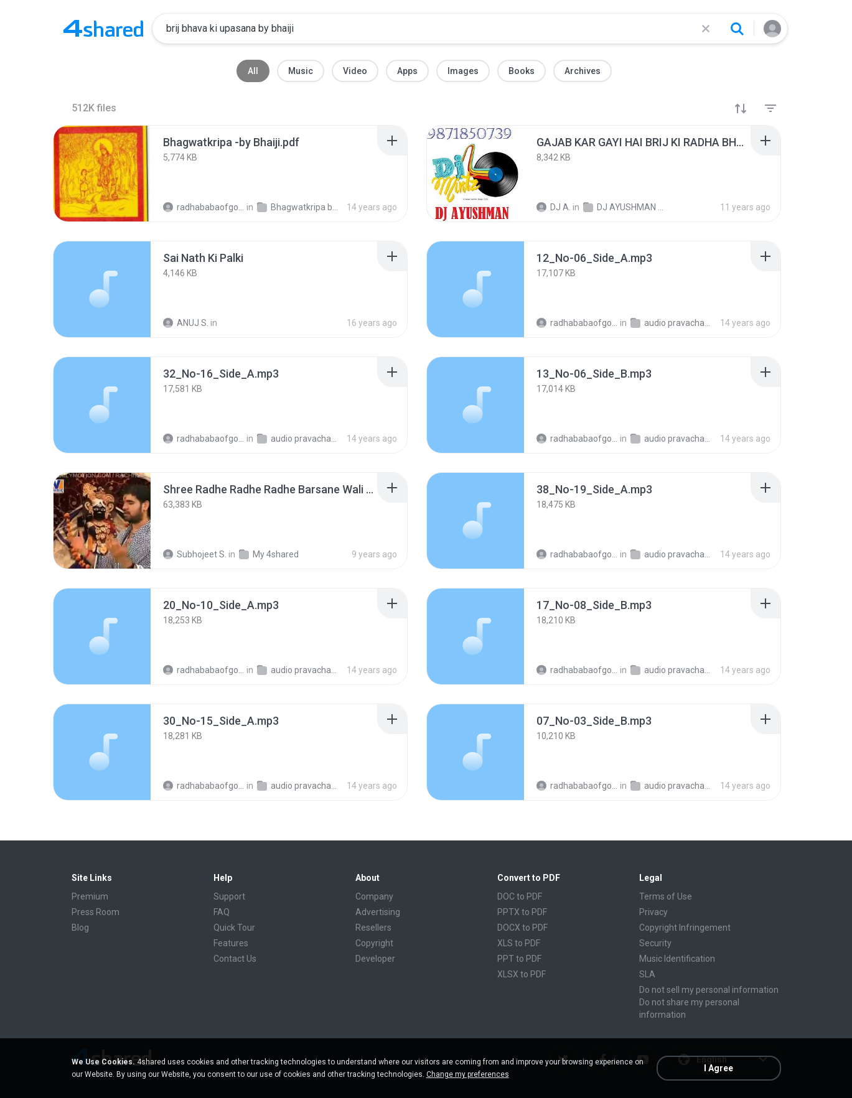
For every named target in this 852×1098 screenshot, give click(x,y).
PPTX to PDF (522, 912)
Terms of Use (665, 896)
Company (374, 896)
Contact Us (234, 959)
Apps (407, 71)
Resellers (373, 928)
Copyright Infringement (685, 928)
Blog (80, 928)
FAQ (221, 912)
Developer (375, 959)
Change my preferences (467, 1074)
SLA (647, 974)
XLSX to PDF (521, 974)
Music (300, 71)
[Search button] (737, 29)
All (253, 71)
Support (229, 896)
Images (463, 71)
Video (355, 71)
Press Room (95, 912)
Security (655, 943)
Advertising (377, 912)
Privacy (653, 912)
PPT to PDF (519, 959)
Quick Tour (234, 928)
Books (521, 71)
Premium (90, 896)
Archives (582, 71)
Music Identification (677, 959)
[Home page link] (103, 28)
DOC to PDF (519, 896)
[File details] (102, 173)
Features (230, 943)
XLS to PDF (518, 943)
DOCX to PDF (522, 928)
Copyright (374, 943)
